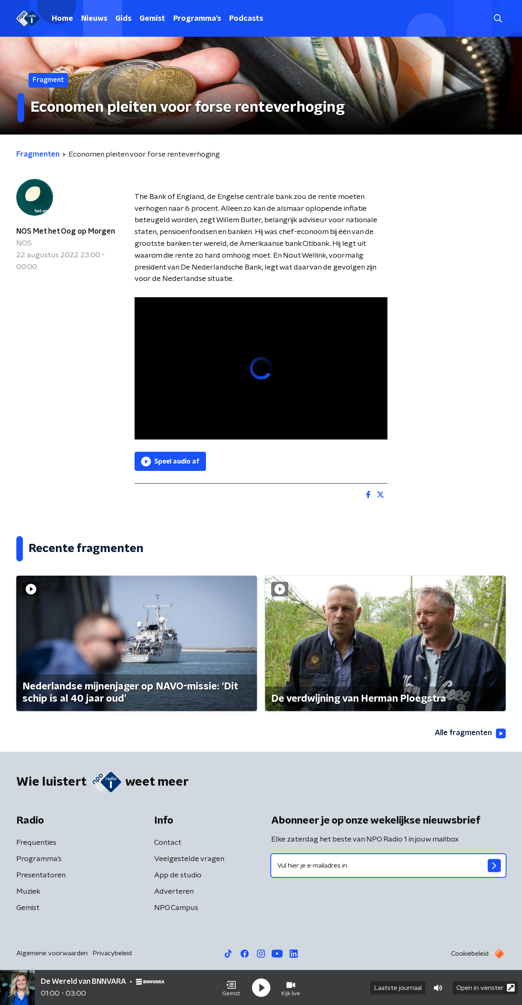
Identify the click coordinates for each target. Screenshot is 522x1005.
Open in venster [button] (485, 988)
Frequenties (36, 842)
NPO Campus (176, 908)
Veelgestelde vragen (189, 859)
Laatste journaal (398, 988)
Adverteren (174, 891)
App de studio (177, 875)
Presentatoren (41, 875)
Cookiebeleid (470, 953)
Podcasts (246, 18)
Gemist (152, 18)
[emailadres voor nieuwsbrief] (388, 865)
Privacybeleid (112, 953)
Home (62, 18)
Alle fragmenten (470, 733)
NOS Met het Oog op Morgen (65, 231)
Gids (123, 18)
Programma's (197, 18)
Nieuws (94, 18)
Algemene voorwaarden (52, 953)
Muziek (28, 891)
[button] (231, 988)
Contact (167, 842)
